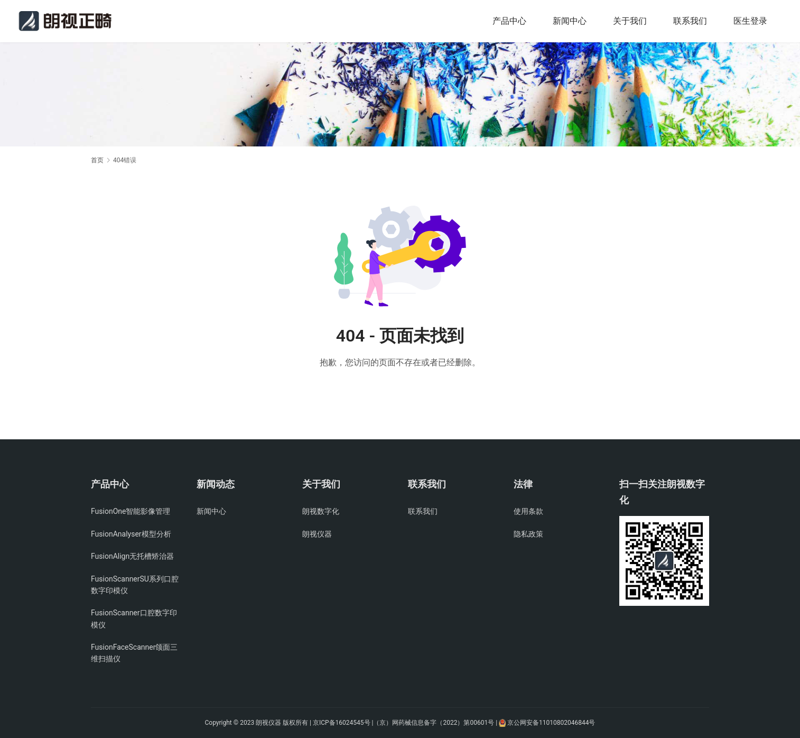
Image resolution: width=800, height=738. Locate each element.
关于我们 (630, 21)
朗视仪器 (317, 534)
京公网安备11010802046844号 (551, 722)
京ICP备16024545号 (341, 722)
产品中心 (509, 21)
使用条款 (528, 511)
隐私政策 (528, 534)
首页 (97, 160)
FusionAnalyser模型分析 (131, 534)
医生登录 (750, 21)
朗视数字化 (320, 511)
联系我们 (690, 21)
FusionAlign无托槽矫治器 (132, 556)
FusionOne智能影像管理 (130, 511)
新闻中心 (570, 21)
